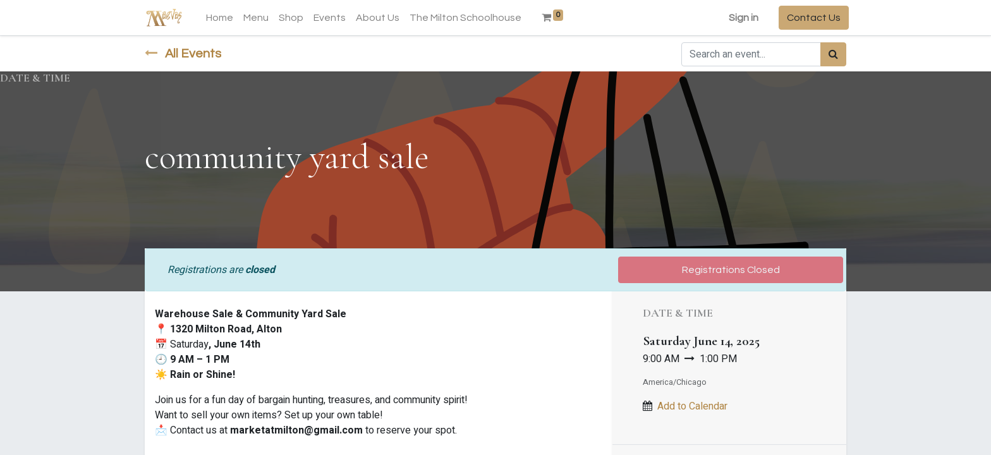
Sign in (741, 18)
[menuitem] (222, 17)
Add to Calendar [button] (692, 406)
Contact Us (811, 18)
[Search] (833, 54)
